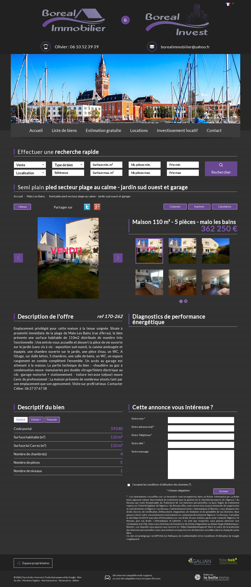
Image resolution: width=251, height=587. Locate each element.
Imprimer (199, 206)
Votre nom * (138, 418)
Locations (139, 130)
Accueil (36, 130)
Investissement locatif (177, 130)
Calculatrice (224, 206)
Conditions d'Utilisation (216, 536)
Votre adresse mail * (142, 426)
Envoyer (223, 491)
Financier (52, 419)
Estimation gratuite (103, 130)
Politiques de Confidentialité (182, 536)
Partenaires (65, 580)
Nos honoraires (49, 580)
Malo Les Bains (36, 196)
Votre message (139, 451)
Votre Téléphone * (141, 435)
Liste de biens (64, 130)
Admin (76, 580)
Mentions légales (31, 580)
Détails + (36, 419)
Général (20, 419)
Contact (214, 130)
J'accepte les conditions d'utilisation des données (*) (161, 484)
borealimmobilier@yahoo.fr (185, 46)
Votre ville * (138, 443)
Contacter (175, 206)
